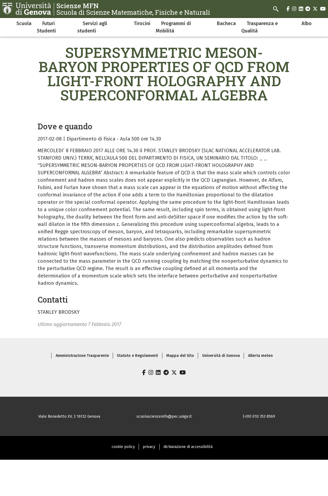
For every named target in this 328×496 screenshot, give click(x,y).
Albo (307, 23)
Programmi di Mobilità (173, 27)
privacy (149, 446)
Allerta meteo (260, 355)
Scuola (23, 23)
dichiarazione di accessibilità (188, 446)
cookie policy (123, 446)
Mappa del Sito (180, 355)
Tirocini (142, 23)
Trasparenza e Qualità (259, 27)
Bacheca (226, 23)
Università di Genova (221, 355)
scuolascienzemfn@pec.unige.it (164, 416)
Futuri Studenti (46, 27)
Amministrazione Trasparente (82, 355)
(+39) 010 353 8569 (259, 416)
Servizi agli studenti (92, 27)
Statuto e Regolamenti (137, 355)
